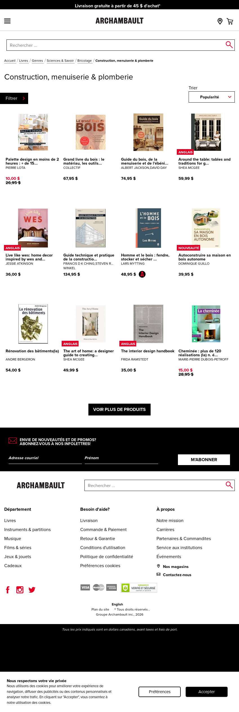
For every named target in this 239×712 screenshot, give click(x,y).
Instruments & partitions (27, 529)
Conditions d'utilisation (102, 547)
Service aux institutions (179, 547)
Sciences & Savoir (61, 60)
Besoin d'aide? (95, 509)
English (117, 604)
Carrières (165, 529)
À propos (166, 509)
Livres (24, 60)
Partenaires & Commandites (184, 538)
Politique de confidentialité (106, 556)
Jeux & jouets (17, 556)
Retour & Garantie (97, 538)
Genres (38, 60)
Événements (169, 556)
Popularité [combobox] (209, 97)
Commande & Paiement (103, 529)
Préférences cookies (100, 565)
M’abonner (204, 459)
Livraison (89, 520)
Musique (12, 538)
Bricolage (85, 60)
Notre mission (170, 520)
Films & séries (17, 547)
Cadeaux (13, 565)
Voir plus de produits (119, 409)
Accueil (10, 60)
